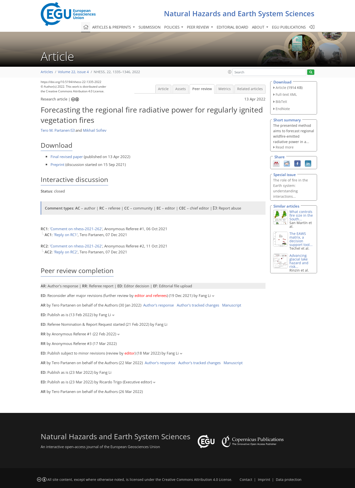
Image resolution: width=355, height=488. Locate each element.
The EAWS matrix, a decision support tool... (301, 239)
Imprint (264, 479)
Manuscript (231, 305)
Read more (285, 147)
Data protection (289, 479)
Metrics (224, 89)
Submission (149, 27)
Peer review (202, 89)
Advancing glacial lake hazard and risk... (298, 261)
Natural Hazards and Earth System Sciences (239, 13)
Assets (180, 89)
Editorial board (232, 27)
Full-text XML (286, 94)
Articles (47, 72)
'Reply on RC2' (66, 251)
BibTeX (281, 101)
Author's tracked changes (198, 305)
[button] (229, 72)
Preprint (57, 164)
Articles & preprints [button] (112, 27)
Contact (246, 479)
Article (163, 89)
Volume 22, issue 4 (73, 72)
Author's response (158, 305)
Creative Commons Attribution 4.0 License (196, 479)
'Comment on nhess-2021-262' (76, 228)
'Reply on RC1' (66, 234)
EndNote (283, 108)
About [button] (258, 27)
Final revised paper (67, 156)
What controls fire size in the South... (301, 215)
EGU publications (289, 27)
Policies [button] (172, 27)
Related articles (250, 89)
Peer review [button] (198, 27)
